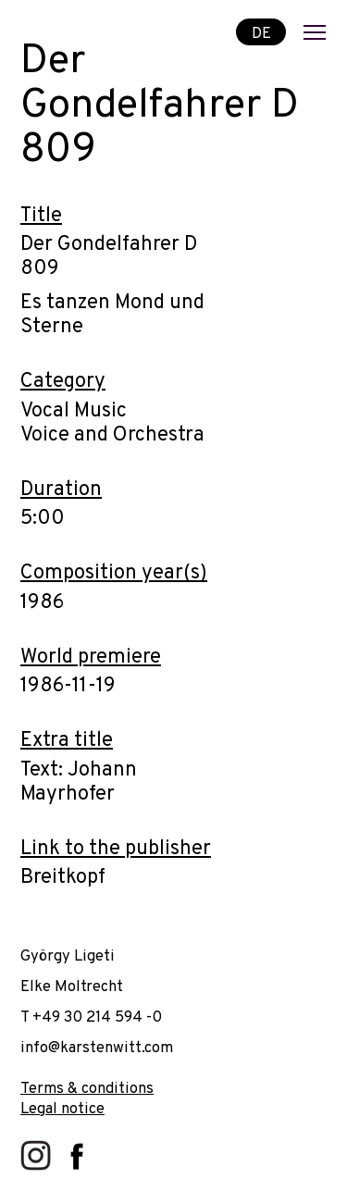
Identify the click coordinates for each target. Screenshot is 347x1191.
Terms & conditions (87, 1088)
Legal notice (62, 1109)
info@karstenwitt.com (96, 1048)
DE (261, 33)
